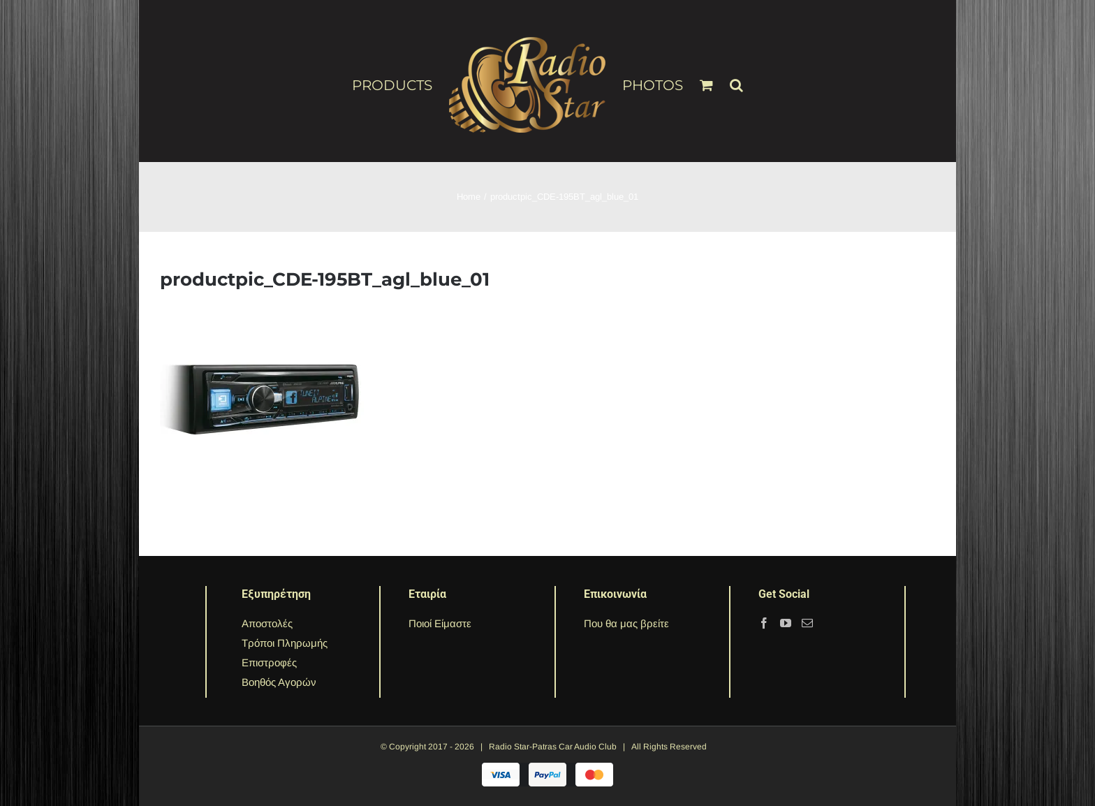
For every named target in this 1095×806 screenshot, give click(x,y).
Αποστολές (267, 623)
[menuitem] (400, 84)
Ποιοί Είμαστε (440, 623)
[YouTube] (785, 623)
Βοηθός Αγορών (279, 682)
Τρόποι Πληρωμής (285, 643)
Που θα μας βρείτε (626, 623)
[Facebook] (764, 623)
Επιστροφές (269, 662)
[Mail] (807, 623)
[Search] (736, 78)
